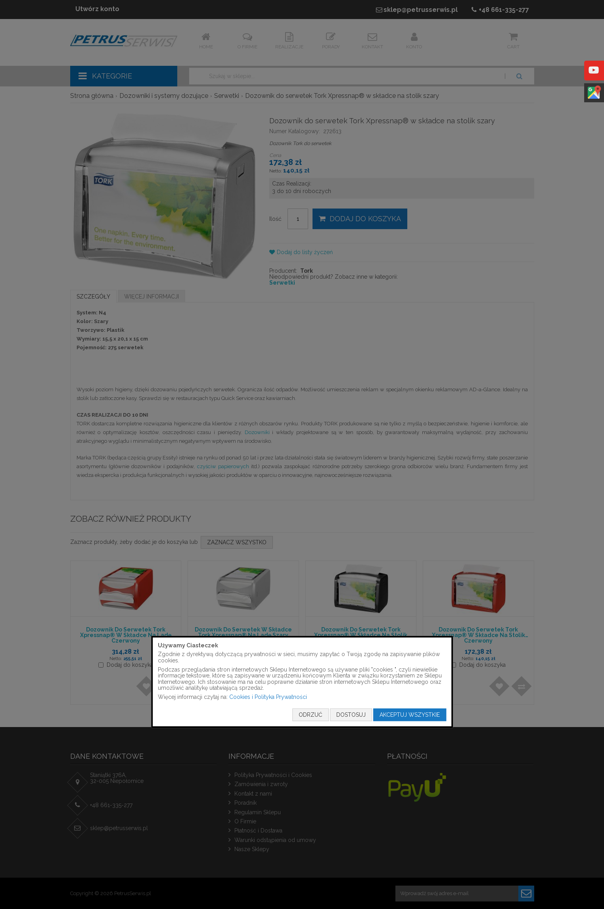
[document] (302, 682)
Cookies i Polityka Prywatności (268, 697)
